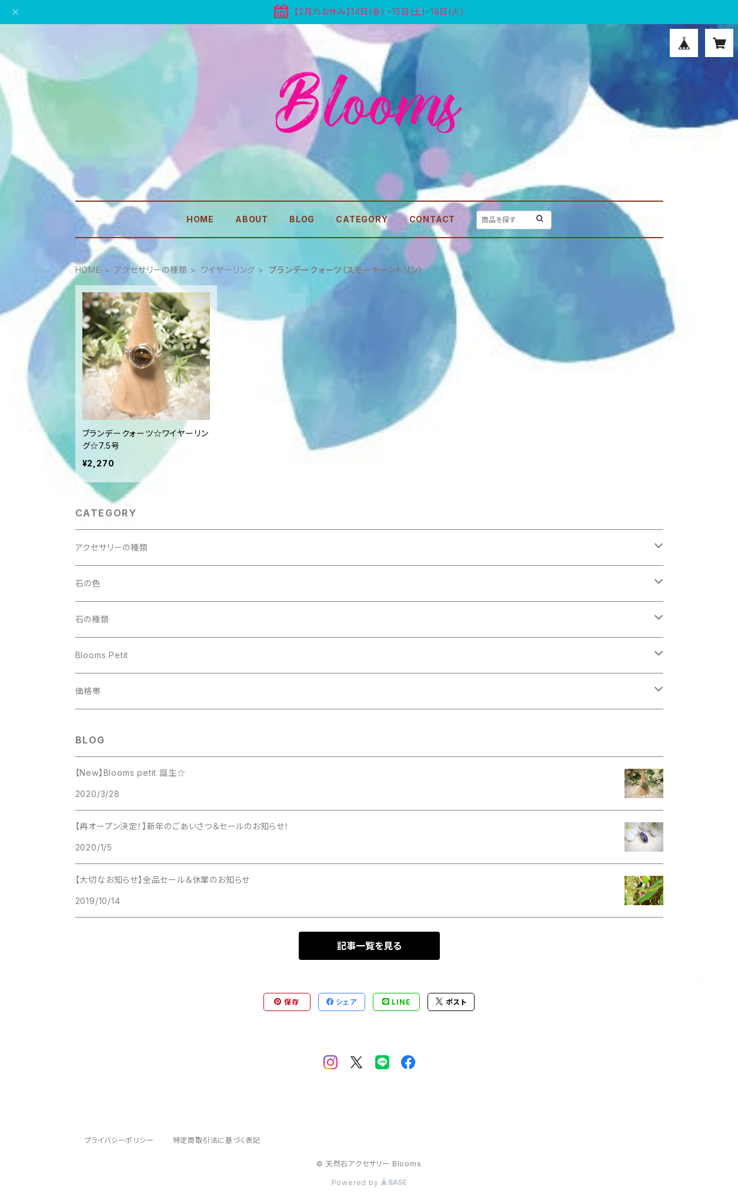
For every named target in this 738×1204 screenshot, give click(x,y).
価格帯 (88, 691)
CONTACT (432, 219)
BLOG (302, 219)
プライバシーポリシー (119, 1140)
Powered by (369, 1182)
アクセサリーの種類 (151, 270)
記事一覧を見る (369, 946)
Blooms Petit (102, 655)
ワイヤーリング (228, 270)
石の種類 (92, 619)
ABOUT (251, 219)
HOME (200, 219)
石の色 (88, 583)
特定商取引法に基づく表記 (217, 1140)
